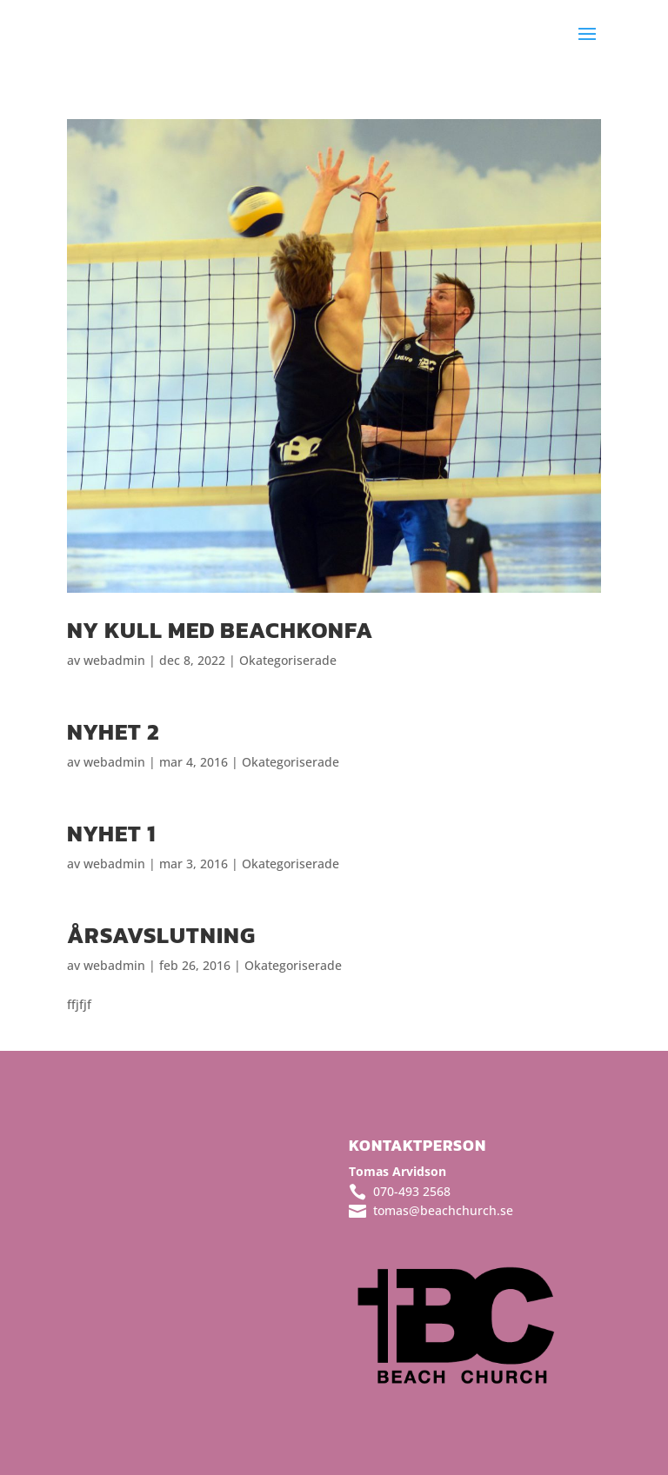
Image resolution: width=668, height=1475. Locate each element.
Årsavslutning (161, 935)
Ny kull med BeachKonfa (220, 630)
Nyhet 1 (111, 833)
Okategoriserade (288, 660)
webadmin (114, 660)
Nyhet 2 (113, 731)
